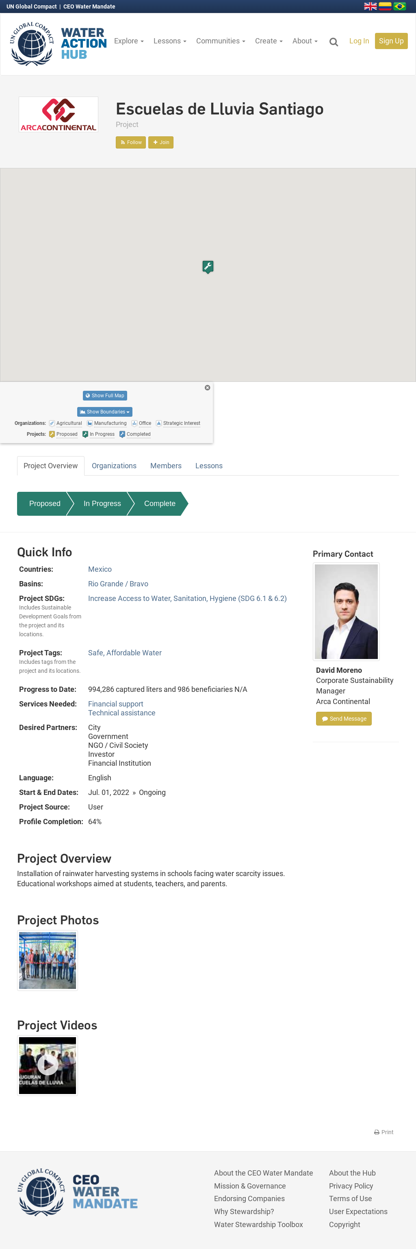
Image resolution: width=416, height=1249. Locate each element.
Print (383, 1132)
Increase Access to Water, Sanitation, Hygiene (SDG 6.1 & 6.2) (187, 598)
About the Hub (352, 1173)
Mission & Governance (250, 1186)
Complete (160, 504)
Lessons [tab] (209, 465)
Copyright (344, 1224)
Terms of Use (350, 1198)
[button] (208, 267)
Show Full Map (105, 395)
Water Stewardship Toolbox (258, 1224)
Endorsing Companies (249, 1198)
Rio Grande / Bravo (118, 583)
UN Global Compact (32, 6)
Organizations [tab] (114, 465)
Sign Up (391, 41)
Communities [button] (220, 41)
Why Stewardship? (244, 1211)
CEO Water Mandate (89, 6)
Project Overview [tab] (51, 465)
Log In (359, 41)
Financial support (115, 704)
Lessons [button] (170, 41)
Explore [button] (129, 41)
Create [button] (269, 41)
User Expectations (358, 1211)
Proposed (45, 504)
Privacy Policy (351, 1186)
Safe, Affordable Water (125, 652)
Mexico (100, 569)
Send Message (343, 718)
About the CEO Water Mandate (263, 1173)
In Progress (102, 504)
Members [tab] (166, 465)
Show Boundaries (105, 412)
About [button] (305, 41)
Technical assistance (122, 712)
